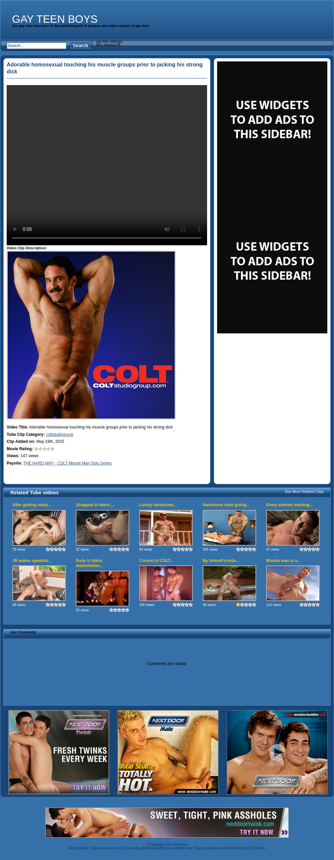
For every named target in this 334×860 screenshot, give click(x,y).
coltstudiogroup (59, 434)
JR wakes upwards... (31, 560)
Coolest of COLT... (156, 560)
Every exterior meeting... (289, 505)
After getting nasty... (31, 505)
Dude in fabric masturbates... (89, 563)
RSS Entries (256, 848)
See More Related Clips (304, 492)
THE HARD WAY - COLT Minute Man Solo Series (67, 463)
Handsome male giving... (226, 505)
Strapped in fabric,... (95, 505)
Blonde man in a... (283, 560)
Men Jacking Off (108, 45)
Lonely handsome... (158, 505)
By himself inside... (221, 560)
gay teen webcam (109, 41)
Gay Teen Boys (55, 19)
